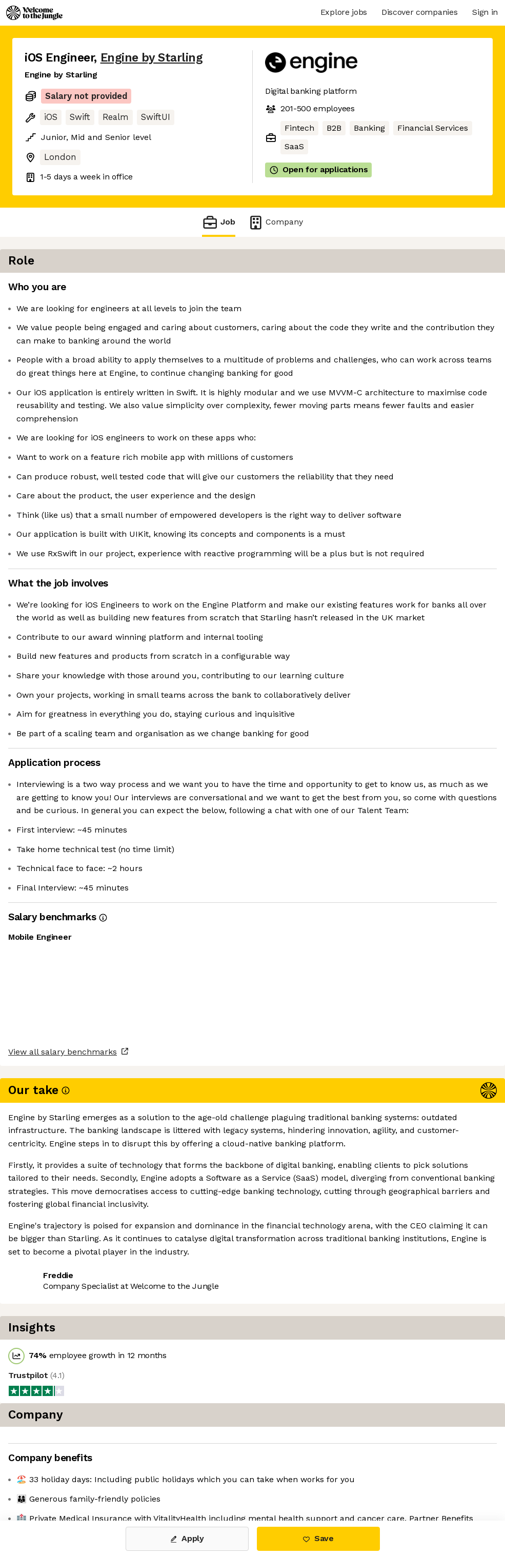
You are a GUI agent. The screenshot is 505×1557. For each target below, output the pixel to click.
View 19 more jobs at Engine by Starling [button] (102, 1477)
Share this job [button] (53, 1458)
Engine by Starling (151, 58)
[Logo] (34, 13)
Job (218, 222)
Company (275, 222)
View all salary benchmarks (75, 1419)
